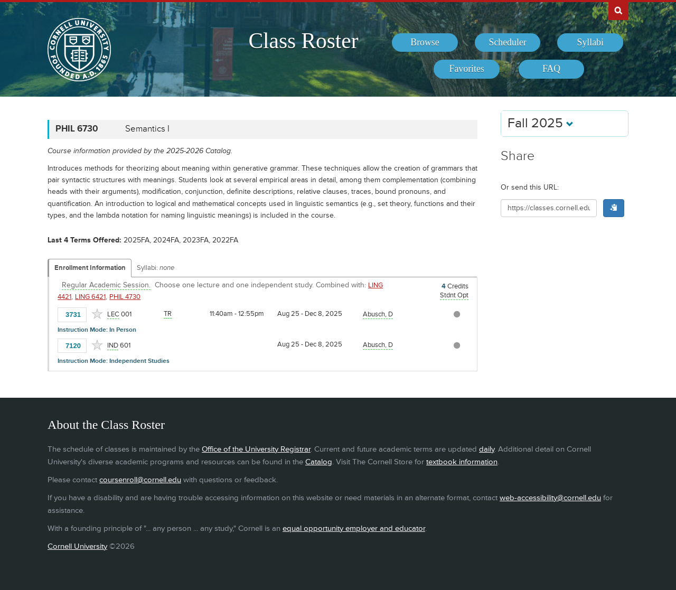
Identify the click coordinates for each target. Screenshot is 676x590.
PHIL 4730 (124, 297)
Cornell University (77, 546)
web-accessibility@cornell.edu (550, 498)
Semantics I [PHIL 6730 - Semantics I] (147, 129)
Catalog (318, 462)
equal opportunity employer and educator (354, 528)
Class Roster (303, 41)
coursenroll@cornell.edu (140, 480)
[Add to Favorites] (97, 314)
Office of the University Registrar (256, 449)
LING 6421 (90, 297)
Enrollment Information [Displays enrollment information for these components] (90, 268)
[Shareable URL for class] (549, 208)
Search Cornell (618, 10)
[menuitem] (425, 42)
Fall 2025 (541, 123)
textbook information (461, 462)
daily (486, 449)
